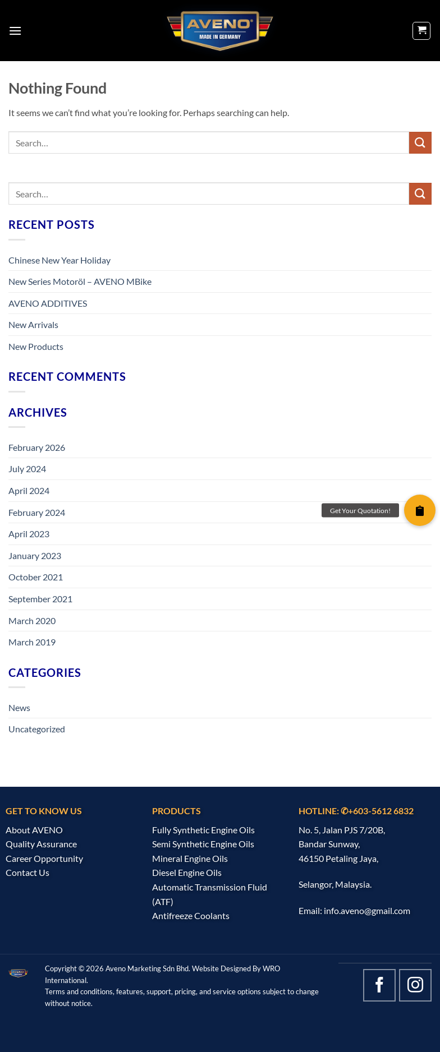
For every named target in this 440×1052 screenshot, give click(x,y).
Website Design (217, 968)
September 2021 (40, 598)
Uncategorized (36, 728)
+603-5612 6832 (381, 810)
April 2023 (28, 533)
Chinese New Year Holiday (59, 260)
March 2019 (32, 641)
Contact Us (27, 872)
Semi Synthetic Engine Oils (203, 843)
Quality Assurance (41, 843)
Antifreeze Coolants (191, 915)
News (19, 707)
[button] (15, 30)
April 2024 (28, 490)
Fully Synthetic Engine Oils (203, 829)
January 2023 (34, 555)
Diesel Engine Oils (187, 872)
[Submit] (420, 143)
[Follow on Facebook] (379, 985)
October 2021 (35, 576)
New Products (35, 346)
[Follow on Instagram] (415, 985)
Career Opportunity (44, 858)
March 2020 (32, 620)
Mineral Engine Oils (190, 858)
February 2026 (36, 447)
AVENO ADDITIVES (47, 303)
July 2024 (27, 468)
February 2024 (36, 512)
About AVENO (34, 829)
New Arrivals (33, 324)
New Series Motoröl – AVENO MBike (80, 281)
